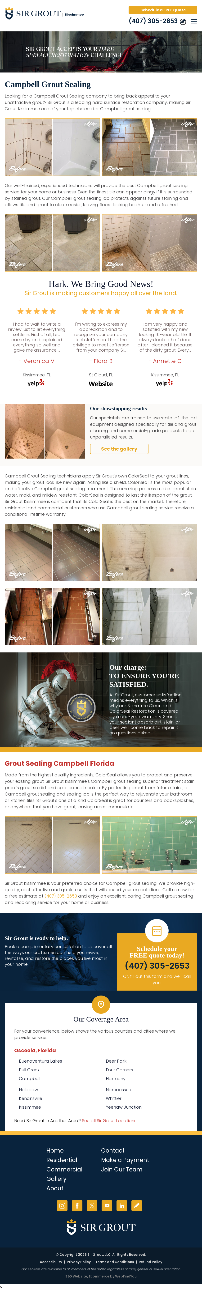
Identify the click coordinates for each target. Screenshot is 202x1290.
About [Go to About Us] (54, 1188)
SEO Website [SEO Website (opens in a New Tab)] (76, 1276)
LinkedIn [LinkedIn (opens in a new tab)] (122, 1205)
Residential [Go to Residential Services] (61, 1160)
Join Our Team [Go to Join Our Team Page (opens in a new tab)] (122, 1169)
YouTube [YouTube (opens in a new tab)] (107, 1205)
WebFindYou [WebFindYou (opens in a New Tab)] (126, 1276)
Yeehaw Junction (124, 1107)
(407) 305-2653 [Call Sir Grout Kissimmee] (153, 21)
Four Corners (119, 1070)
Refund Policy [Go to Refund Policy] (150, 1262)
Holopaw (28, 1090)
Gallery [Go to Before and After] (56, 1179)
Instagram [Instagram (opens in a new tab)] (62, 1205)
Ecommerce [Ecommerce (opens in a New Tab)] (99, 1276)
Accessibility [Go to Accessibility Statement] (51, 1262)
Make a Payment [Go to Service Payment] (125, 1160)
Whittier (113, 1098)
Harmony (116, 1078)
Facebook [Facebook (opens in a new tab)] (77, 1205)
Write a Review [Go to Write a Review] (136, 1205)
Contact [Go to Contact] (113, 1150)
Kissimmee (30, 1107)
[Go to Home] (45, 14)
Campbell (29, 1078)
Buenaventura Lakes (40, 1061)
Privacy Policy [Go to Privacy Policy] (79, 1262)
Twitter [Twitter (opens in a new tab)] (92, 1205)
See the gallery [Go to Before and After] (119, 449)
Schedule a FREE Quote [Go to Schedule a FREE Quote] (163, 10)
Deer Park (116, 1061)
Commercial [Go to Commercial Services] (64, 1169)
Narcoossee (118, 1090)
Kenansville (30, 1098)
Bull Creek (29, 1070)
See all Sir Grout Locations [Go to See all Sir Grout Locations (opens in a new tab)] (109, 1121)
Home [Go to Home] (55, 1150)
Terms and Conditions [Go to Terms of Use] (114, 1262)
